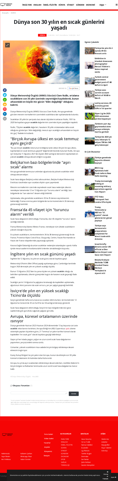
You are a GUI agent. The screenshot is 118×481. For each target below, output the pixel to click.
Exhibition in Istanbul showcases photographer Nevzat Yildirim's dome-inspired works (103, 65)
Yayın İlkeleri (5, 456)
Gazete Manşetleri (87, 465)
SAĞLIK (63, 462)
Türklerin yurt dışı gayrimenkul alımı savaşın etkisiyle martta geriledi (103, 128)
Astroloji (104, 451)
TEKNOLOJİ (65, 465)
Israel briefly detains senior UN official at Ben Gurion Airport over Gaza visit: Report (103, 249)
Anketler (104, 442)
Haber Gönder (25, 459)
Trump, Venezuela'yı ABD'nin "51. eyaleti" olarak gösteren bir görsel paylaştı (103, 214)
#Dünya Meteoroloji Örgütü (20, 376)
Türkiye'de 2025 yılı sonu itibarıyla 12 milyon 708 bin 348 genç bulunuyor (103, 141)
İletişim (45, 456)
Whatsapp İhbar (26, 456)
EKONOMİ (90, 4)
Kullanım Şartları (26, 453)
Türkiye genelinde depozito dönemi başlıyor (103, 160)
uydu (67, 328)
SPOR (63, 459)
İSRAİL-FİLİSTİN (50, 4)
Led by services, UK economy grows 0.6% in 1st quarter (103, 106)
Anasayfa (5, 13)
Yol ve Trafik (85, 442)
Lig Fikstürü (85, 451)
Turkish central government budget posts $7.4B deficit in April (103, 81)
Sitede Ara (105, 439)
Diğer (102, 4)
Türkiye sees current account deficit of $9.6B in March (102, 94)
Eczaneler (84, 448)
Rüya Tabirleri (106, 448)
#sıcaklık (35, 376)
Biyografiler (105, 445)
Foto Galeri (47, 434)
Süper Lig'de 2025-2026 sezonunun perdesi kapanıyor (103, 116)
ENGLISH (37, 4)
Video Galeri (47, 438)
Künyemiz (46, 451)
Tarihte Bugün (86, 453)
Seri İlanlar (85, 459)
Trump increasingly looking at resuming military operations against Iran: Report (103, 186)
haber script (4, 478)
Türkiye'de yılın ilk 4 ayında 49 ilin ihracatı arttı (103, 51)
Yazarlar (46, 443)
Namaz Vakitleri (87, 445)
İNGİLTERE (27, 4)
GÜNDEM (80, 4)
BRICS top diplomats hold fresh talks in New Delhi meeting (103, 172)
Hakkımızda (5, 453)
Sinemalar (84, 456)
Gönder (73, 394)
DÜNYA (62, 4)
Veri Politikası (6, 459)
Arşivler (45, 447)
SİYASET (70, 4)
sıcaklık (34, 122)
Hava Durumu (86, 439)
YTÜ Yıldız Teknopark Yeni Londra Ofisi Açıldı (103, 199)
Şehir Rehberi (86, 462)
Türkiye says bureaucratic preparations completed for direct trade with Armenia (102, 232)
